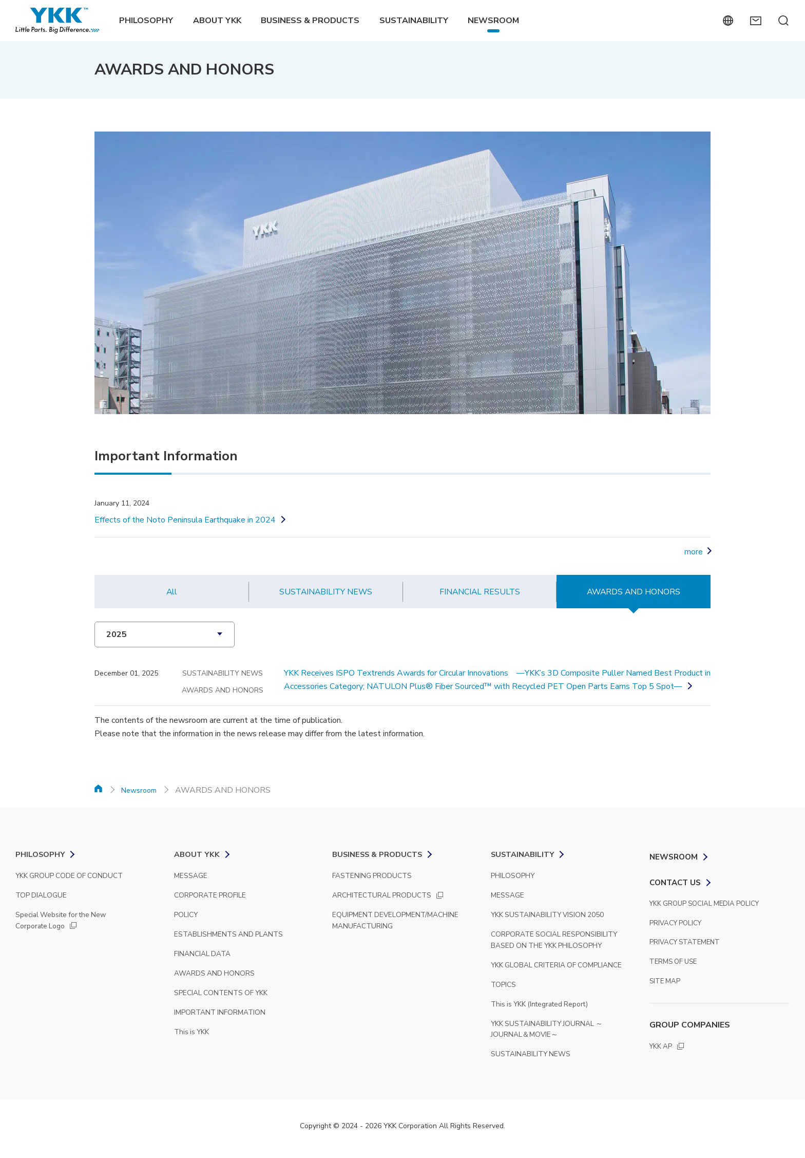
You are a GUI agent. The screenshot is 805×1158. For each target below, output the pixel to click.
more (693, 551)
